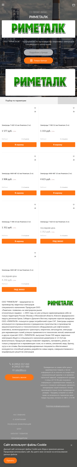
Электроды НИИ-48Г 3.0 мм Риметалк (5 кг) (17, 270)
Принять (10, 460)
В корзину (19, 144)
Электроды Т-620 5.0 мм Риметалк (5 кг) (16, 125)
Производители (19, 438)
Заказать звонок (19, 377)
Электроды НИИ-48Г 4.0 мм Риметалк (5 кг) (17, 173)
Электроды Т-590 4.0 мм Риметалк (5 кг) (16, 222)
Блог (19, 429)
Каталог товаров (19, 433)
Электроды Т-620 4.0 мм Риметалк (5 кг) (54, 222)
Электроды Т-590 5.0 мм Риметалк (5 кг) (54, 125)
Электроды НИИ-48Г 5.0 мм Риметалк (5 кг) (56, 173)
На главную (19, 415)
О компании (19, 419)
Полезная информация (19, 424)
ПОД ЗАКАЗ (58, 241)
